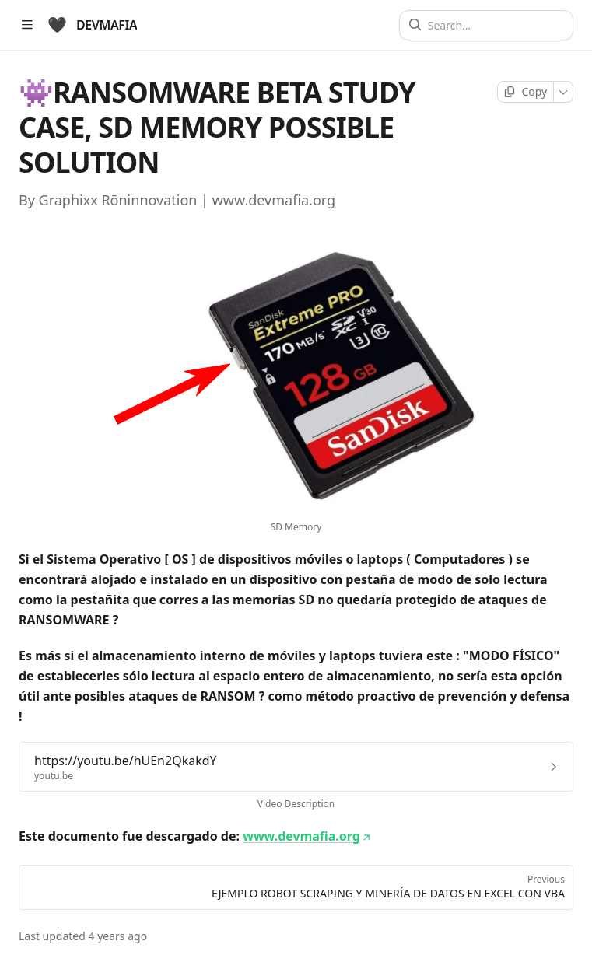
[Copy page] (525, 92)
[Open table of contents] (26, 25)
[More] (563, 92)
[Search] (492, 25)
